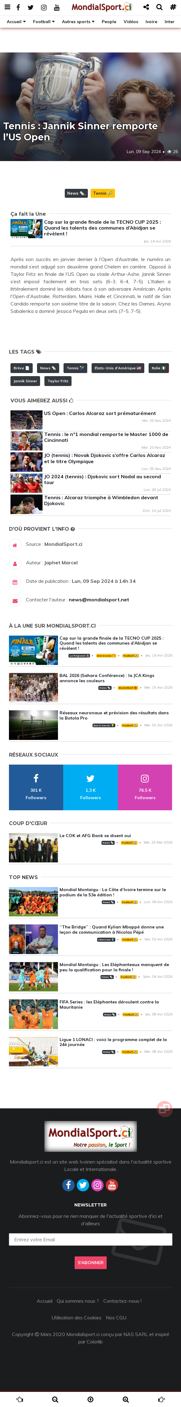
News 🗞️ (75, 193)
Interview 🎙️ (106, 939)
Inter (170, 21)
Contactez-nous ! (122, 1301)
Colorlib (95, 1342)
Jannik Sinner (25, 381)
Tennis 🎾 (103, 193)
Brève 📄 (22, 368)
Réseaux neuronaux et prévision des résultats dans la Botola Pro (114, 715)
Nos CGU (116, 1317)
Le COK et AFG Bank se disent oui (95, 835)
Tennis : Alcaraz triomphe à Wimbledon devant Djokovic (101, 500)
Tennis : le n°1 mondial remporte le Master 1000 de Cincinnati (106, 437)
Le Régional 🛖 (79, 655)
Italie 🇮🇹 (159, 368)
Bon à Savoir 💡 (103, 725)
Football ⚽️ (130, 655)
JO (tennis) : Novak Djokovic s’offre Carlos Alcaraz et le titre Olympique (104, 458)
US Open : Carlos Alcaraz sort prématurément (100, 413)
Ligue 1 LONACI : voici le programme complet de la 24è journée (113, 1042)
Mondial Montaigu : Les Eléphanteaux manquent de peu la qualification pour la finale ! (114, 967)
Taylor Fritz (57, 381)
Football (42, 21)
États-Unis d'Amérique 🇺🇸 (118, 368)
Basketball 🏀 (128, 687)
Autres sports (76, 21)
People (109, 21)
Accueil (14, 21)
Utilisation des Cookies (76, 1317)
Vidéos (131, 21)
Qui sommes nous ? (78, 1301)
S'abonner (91, 1262)
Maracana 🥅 (106, 655)
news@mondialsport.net (99, 599)
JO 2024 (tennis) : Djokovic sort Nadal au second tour (102, 479)
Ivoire (151, 21)
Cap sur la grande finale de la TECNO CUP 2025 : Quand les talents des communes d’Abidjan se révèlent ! (102, 228)
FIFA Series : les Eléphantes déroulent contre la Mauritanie (109, 1004)
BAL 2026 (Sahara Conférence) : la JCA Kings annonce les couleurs (107, 678)
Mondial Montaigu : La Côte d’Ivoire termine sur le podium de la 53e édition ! (113, 892)
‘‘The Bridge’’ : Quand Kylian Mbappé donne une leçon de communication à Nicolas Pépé (112, 929)
